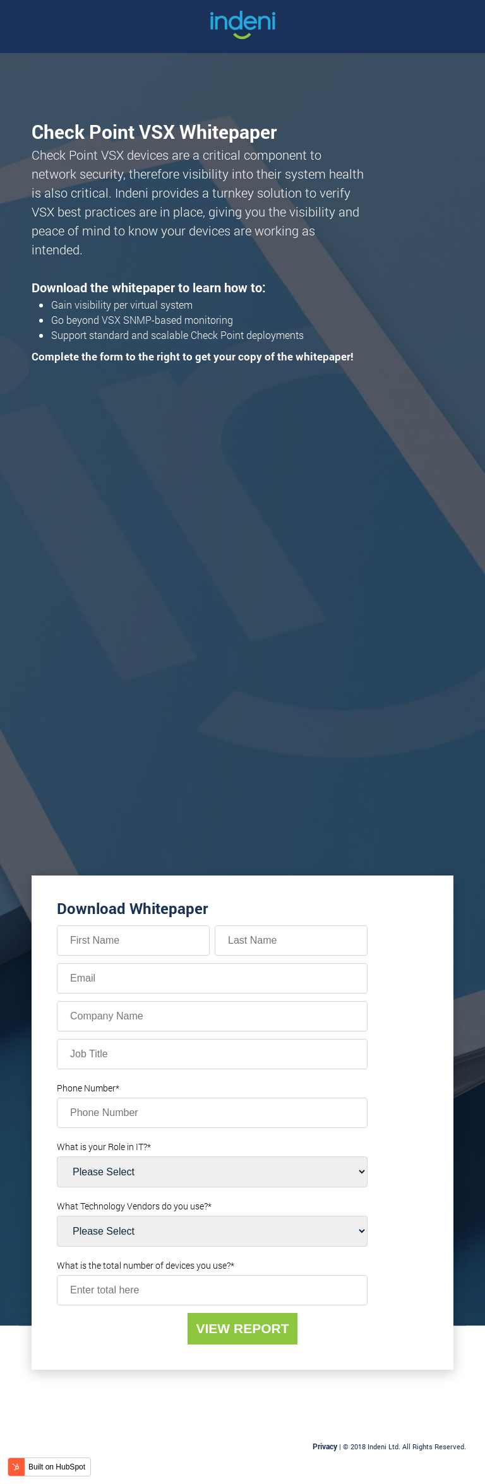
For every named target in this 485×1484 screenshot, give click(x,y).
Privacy (325, 1446)
